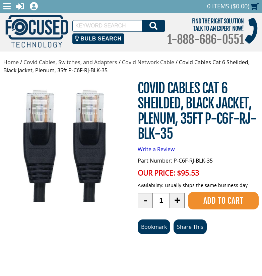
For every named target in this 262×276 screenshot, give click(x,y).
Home (11, 62)
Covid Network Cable (148, 62)
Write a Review (156, 149)
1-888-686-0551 (205, 39)
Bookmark (154, 227)
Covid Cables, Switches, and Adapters (70, 62)
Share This (190, 227)
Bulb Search (98, 38)
